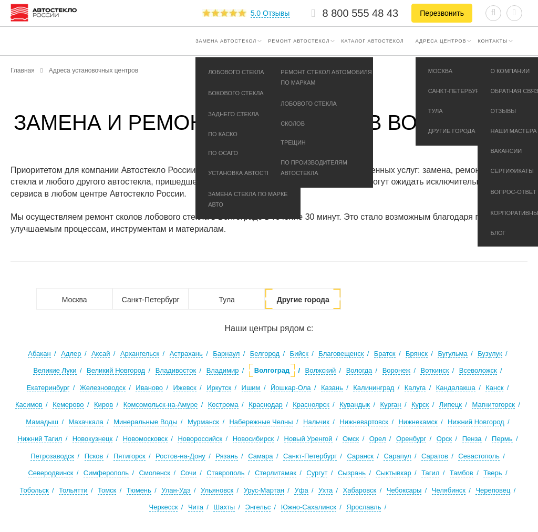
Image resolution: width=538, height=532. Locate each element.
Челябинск (448, 490)
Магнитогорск (493, 404)
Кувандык (354, 404)
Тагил (430, 473)
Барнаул (226, 353)
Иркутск (218, 388)
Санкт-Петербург (151, 299)
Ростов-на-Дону (180, 456)
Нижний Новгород (476, 422)
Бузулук (490, 353)
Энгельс (258, 507)
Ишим (251, 388)
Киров (103, 404)
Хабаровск (360, 490)
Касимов (29, 404)
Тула (226, 299)
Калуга (415, 388)
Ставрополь (225, 473)
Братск (385, 353)
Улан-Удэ (175, 490)
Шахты (224, 507)
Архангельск (139, 353)
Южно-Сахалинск (308, 507)
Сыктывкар (393, 473)
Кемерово (68, 404)
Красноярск (311, 404)
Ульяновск (217, 490)
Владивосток (176, 370)
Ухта (325, 490)
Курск (420, 404)
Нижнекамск (417, 422)
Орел (377, 439)
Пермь (502, 439)
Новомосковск (145, 439)
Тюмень (139, 490)
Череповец (492, 490)
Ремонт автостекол (298, 41)
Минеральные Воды (145, 422)
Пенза (472, 439)
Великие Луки (54, 370)
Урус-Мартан (264, 490)
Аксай (100, 353)
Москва (74, 299)
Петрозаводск (52, 456)
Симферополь (106, 473)
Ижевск (184, 388)
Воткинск (434, 370)
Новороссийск (200, 439)
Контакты (493, 41)
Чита (195, 507)
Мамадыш (42, 422)
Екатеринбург (48, 388)
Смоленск (154, 473)
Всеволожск (478, 370)
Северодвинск (50, 473)
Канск (494, 388)
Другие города (303, 299)
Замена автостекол (225, 41)
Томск (107, 490)
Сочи (188, 473)
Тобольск (34, 490)
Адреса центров (441, 41)
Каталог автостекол (372, 41)
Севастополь (479, 456)
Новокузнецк (92, 439)
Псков (94, 456)
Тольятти (73, 490)
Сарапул (397, 456)
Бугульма (452, 353)
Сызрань (352, 473)
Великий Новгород (116, 370)
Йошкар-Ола (291, 388)
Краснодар (266, 404)
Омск (351, 439)
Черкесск (163, 507)
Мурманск (203, 422)
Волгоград (271, 370)
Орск (444, 439)
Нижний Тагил (39, 439)
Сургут (316, 473)
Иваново (149, 388)
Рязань (226, 456)
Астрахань (186, 353)
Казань (332, 388)
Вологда (359, 370)
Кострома (223, 404)
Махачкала (86, 422)
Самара (260, 456)
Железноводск (103, 388)
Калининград (373, 388)
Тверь (492, 473)
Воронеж (396, 370)
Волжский (320, 370)
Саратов (434, 456)
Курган (390, 404)
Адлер (71, 353)
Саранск (360, 456)
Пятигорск (129, 456)
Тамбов (461, 473)
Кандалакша (455, 388)
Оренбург (411, 439)
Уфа (301, 490)
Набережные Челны (261, 422)
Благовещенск (341, 353)
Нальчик (316, 422)
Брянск (417, 353)
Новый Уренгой (308, 439)
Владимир (222, 370)
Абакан (39, 353)
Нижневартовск (363, 422)
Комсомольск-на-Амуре (160, 404)
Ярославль (363, 507)
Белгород (265, 353)
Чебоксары (404, 490)
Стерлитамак (275, 473)
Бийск (299, 353)
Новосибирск (253, 439)
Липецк (450, 404)
